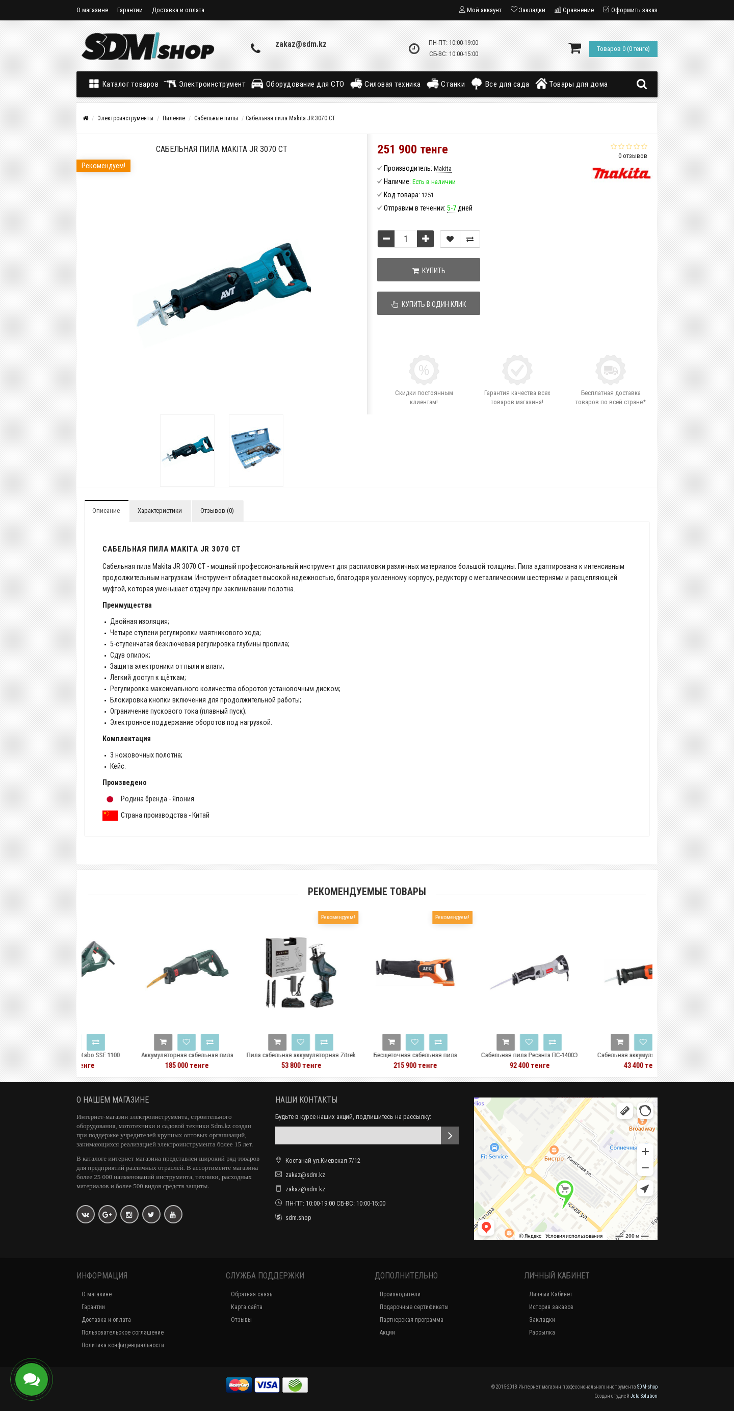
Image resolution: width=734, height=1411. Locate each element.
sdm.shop (298, 1217)
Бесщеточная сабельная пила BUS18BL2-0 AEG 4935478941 (481, 1059)
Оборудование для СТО (298, 83)
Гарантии (130, 10)
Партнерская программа (411, 1319)
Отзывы (241, 1319)
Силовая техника (385, 83)
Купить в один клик (429, 304)
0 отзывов (632, 156)
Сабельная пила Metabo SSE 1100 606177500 (139, 1059)
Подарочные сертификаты (414, 1307)
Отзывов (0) (217, 510)
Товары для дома (571, 83)
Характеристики (160, 510)
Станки (445, 83)
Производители (400, 1294)
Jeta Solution (644, 1396)
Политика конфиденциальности (123, 1345)
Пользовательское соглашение (123, 1332)
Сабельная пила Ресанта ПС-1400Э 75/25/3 (595, 1059)
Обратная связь (251, 1294)
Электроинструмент (205, 83)
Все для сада (500, 83)
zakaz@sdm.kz (301, 44)
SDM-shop (647, 1387)
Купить (428, 271)
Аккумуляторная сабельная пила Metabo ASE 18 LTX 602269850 (253, 1059)
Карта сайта (247, 1307)
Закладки (542, 1319)
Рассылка (542, 1332)
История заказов (551, 1307)
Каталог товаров (125, 83)
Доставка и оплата (178, 10)
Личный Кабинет (550, 1294)
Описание (106, 510)
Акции (387, 1332)
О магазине (92, 10)
